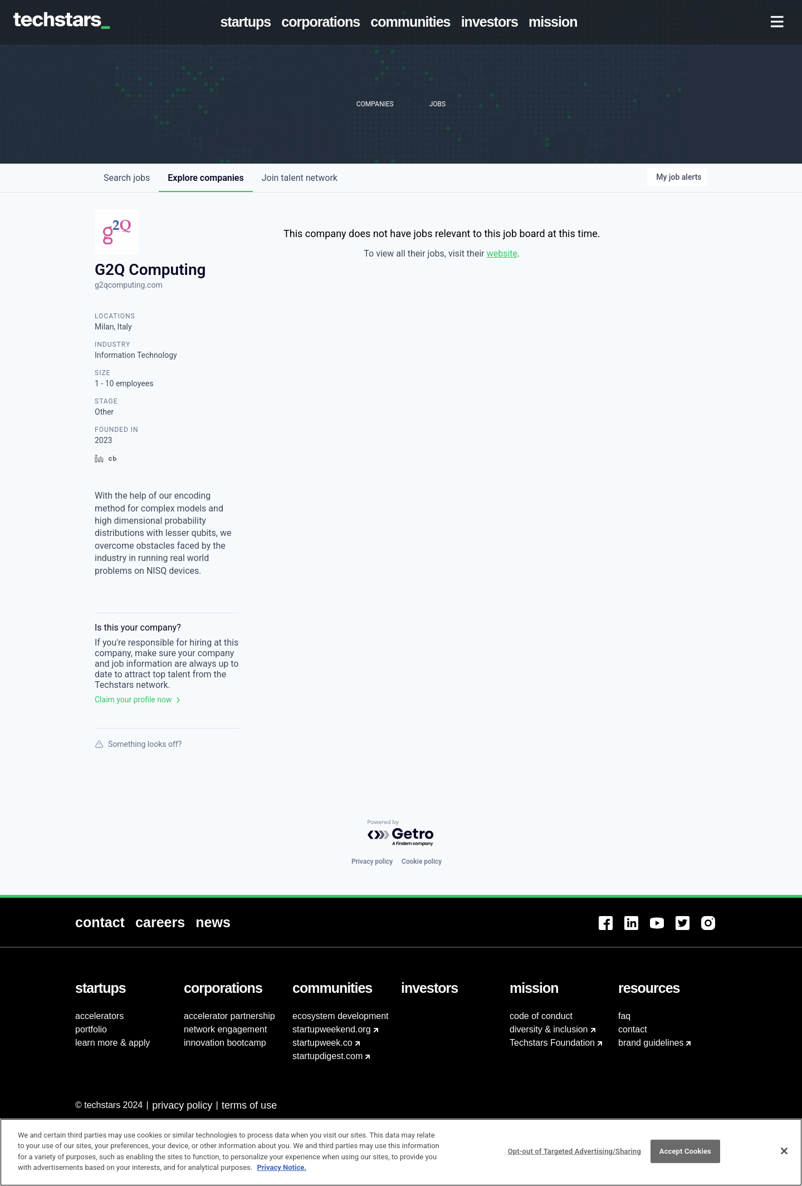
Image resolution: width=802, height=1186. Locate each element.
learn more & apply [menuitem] (112, 1042)
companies (205, 178)
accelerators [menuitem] (99, 1016)
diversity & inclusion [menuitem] (549, 1029)
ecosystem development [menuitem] (340, 1016)
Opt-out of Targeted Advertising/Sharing (574, 1158)
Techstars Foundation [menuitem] (552, 1042)
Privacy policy (372, 861)
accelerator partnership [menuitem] (229, 1016)
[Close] (784, 1158)
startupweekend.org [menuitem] (331, 1029)
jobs (127, 178)
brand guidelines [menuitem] (650, 1042)
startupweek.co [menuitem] (322, 1042)
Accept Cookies (685, 1158)
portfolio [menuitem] (91, 1029)
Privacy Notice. (281, 1174)
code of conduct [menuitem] (541, 1016)
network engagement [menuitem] (225, 1029)
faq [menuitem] (624, 1016)
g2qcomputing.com (129, 284)
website (502, 253)
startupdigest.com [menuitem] (327, 1056)
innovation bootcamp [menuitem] (225, 1042)
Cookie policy (422, 861)
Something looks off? (138, 744)
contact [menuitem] (632, 1029)
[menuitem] (247, 22)
